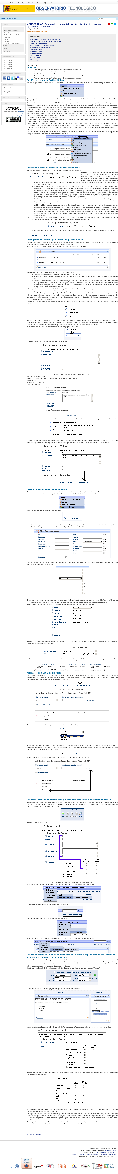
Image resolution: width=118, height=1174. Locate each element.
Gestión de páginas (36, 49)
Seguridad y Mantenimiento (12, 43)
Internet (30, 3)
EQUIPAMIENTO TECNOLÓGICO (39, 27)
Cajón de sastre (48, 3)
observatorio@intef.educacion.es (106, 1152)
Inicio (5, 3)
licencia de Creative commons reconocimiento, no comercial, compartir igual (13, 114)
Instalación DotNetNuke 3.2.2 (39, 43)
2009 (6, 68)
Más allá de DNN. (35, 58)
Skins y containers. (36, 55)
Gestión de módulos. (36, 53)
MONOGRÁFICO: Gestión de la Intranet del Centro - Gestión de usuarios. (64, 24)
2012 (6, 62)
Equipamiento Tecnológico (17, 3)
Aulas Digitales (8, 33)
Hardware (7, 37)
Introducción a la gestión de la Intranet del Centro (45, 41)
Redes (6, 39)
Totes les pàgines (35, 60)
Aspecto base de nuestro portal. (40, 47)
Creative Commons (110, 1150)
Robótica (6, 41)
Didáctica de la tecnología (11, 35)
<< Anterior (30, 1134)
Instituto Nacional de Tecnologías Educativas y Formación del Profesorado (94, 1154)
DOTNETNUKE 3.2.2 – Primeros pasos (42, 45)
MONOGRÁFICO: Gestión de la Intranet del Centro (45, 39)
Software (38, 3)
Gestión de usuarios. (36, 51)
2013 (6, 60)
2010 (6, 66)
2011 (6, 64)
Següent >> (40, 1134)
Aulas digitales (57, 27)
